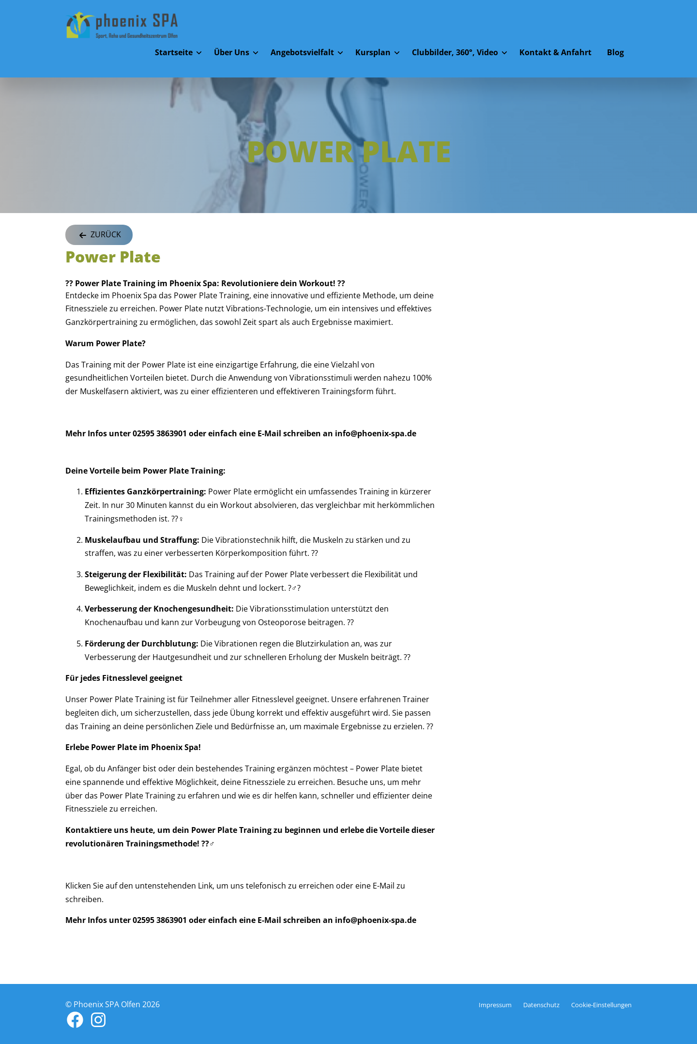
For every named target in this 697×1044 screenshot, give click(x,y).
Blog (615, 52)
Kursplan (373, 52)
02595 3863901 (160, 433)
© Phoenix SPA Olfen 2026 (112, 1004)
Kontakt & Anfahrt (555, 52)
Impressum (495, 1004)
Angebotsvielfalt (302, 52)
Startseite (174, 52)
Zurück (99, 235)
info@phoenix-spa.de (374, 433)
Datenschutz (541, 1004)
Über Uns (231, 52)
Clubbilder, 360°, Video (455, 52)
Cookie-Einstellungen (601, 1004)
